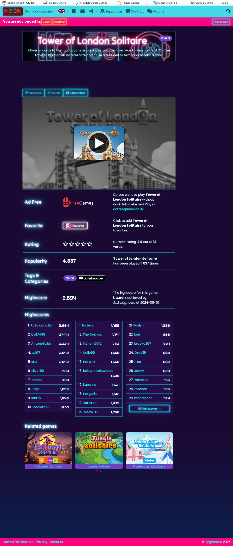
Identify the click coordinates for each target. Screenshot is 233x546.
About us (57, 542)
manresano (143, 398)
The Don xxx (92, 334)
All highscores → (149, 408)
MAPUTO (91, 412)
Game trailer (75, 93)
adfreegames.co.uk (128, 209)
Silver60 (37, 370)
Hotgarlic (90, 393)
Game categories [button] (38, 11)
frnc (137, 361)
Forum (155, 11)
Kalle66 (89, 352)
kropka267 (142, 343)
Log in (47, 22)
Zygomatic (213, 542)
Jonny (139, 370)
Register (59, 22)
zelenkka (141, 380)
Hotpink (89, 361)
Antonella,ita (41, 343)
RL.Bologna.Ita (41, 325)
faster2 (87, 325)
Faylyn (138, 325)
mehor (36, 380)
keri (137, 334)
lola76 (36, 398)
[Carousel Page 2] (101, 471)
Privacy (42, 542)
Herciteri (89, 403)
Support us (111, 11)
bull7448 (38, 334)
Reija (35, 389)
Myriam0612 (92, 343)
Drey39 (140, 352)
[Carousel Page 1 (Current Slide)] (97, 471)
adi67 (36, 352)
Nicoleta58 (41, 407)
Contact (135, 11)
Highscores (221, 22)
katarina (89, 384)
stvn (34, 361)
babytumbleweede (98, 370)
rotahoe (140, 389)
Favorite (75, 226)
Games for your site (18, 542)
